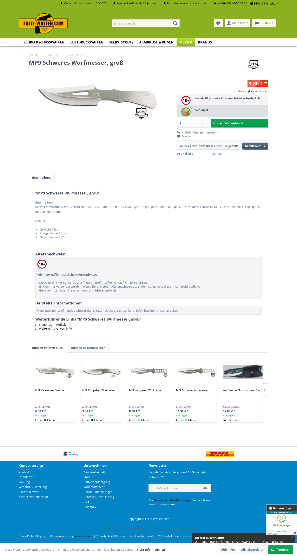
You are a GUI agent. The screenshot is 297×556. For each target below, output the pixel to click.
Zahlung (24, 482)
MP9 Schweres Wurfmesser (192, 390)
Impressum (91, 506)
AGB (86, 501)
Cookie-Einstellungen (98, 492)
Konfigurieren (280, 549)
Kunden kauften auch (47, 348)
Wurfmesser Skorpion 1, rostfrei (241, 390)
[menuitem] (83, 3)
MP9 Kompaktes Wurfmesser (99, 390)
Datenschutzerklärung (99, 497)
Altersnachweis (29, 492)
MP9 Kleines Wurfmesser (49, 390)
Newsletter (26, 477)
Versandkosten (83, 536)
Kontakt (24, 472)
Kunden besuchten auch (88, 348)
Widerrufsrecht (94, 487)
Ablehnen (228, 549)
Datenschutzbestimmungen (173, 500)
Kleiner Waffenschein (33, 497)
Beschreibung (41, 177)
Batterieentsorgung (97, 482)
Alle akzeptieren (252, 549)
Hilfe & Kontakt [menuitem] (263, 3)
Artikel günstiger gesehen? (198, 132)
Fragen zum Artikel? (50, 325)
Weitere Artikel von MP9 (53, 328)
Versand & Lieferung (33, 487)
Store (87, 477)
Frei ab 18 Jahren (45, 420)
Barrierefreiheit (94, 472)
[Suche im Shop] (146, 23)
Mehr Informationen (151, 549)
